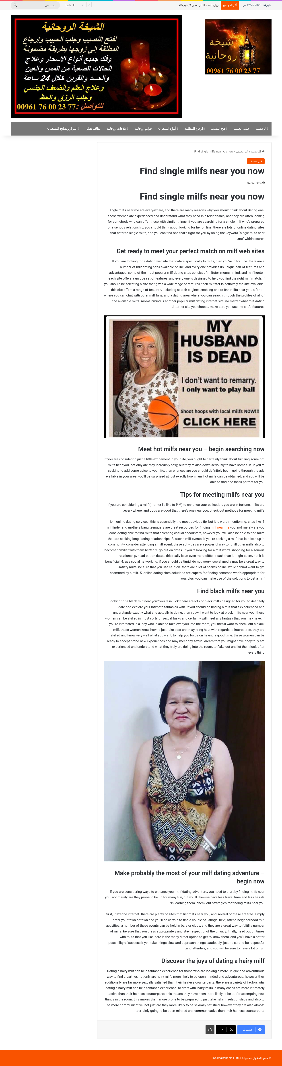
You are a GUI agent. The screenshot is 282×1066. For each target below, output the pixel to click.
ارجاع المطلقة (194, 128)
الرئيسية (262, 128)
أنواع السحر (169, 128)
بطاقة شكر (93, 128)
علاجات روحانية (117, 128)
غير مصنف (242, 151)
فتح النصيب (219, 128)
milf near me (220, 527)
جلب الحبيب (241, 128)
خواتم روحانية (143, 128)
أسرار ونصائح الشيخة (64, 128)
